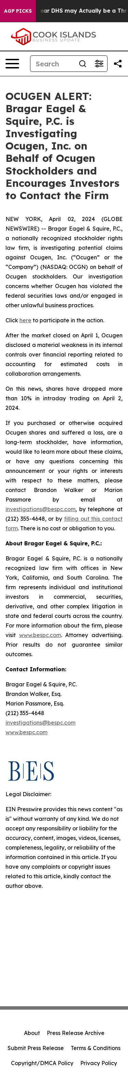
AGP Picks (18, 11)
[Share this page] (118, 63)
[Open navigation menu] (12, 63)
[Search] (52, 64)
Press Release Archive (75, 1032)
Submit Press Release (36, 1048)
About (32, 1032)
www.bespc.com (40, 635)
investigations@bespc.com (40, 509)
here (25, 320)
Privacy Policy (98, 1063)
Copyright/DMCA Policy (42, 1063)
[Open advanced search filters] (99, 64)
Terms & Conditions (95, 1048)
